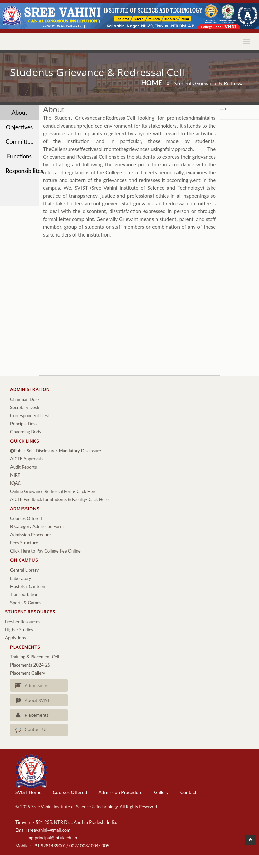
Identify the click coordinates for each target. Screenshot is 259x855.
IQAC (15, 483)
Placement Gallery (27, 673)
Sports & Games (25, 602)
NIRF (15, 475)
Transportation (24, 594)
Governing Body (25, 431)
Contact (188, 792)
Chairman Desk (25, 399)
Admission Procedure (30, 534)
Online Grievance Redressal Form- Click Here (53, 491)
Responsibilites (22, 170)
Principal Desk (24, 423)
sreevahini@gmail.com (49, 830)
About (19, 112)
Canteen (37, 586)
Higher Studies (19, 629)
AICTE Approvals (26, 459)
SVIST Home (28, 792)
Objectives (19, 127)
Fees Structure (24, 542)
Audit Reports (23, 467)
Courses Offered (26, 518)
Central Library (24, 570)
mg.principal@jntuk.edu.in (52, 837)
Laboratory (20, 578)
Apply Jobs (15, 637)
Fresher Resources (22, 621)
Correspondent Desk (30, 415)
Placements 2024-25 (30, 665)
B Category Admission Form (37, 526)
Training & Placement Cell (34, 656)
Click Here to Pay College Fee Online (45, 551)
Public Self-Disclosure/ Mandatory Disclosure (55, 450)
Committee (19, 141)
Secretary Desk (24, 407)
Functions (19, 156)
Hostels (17, 586)
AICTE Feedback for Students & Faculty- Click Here (59, 499)
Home (151, 82)
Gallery (161, 792)
